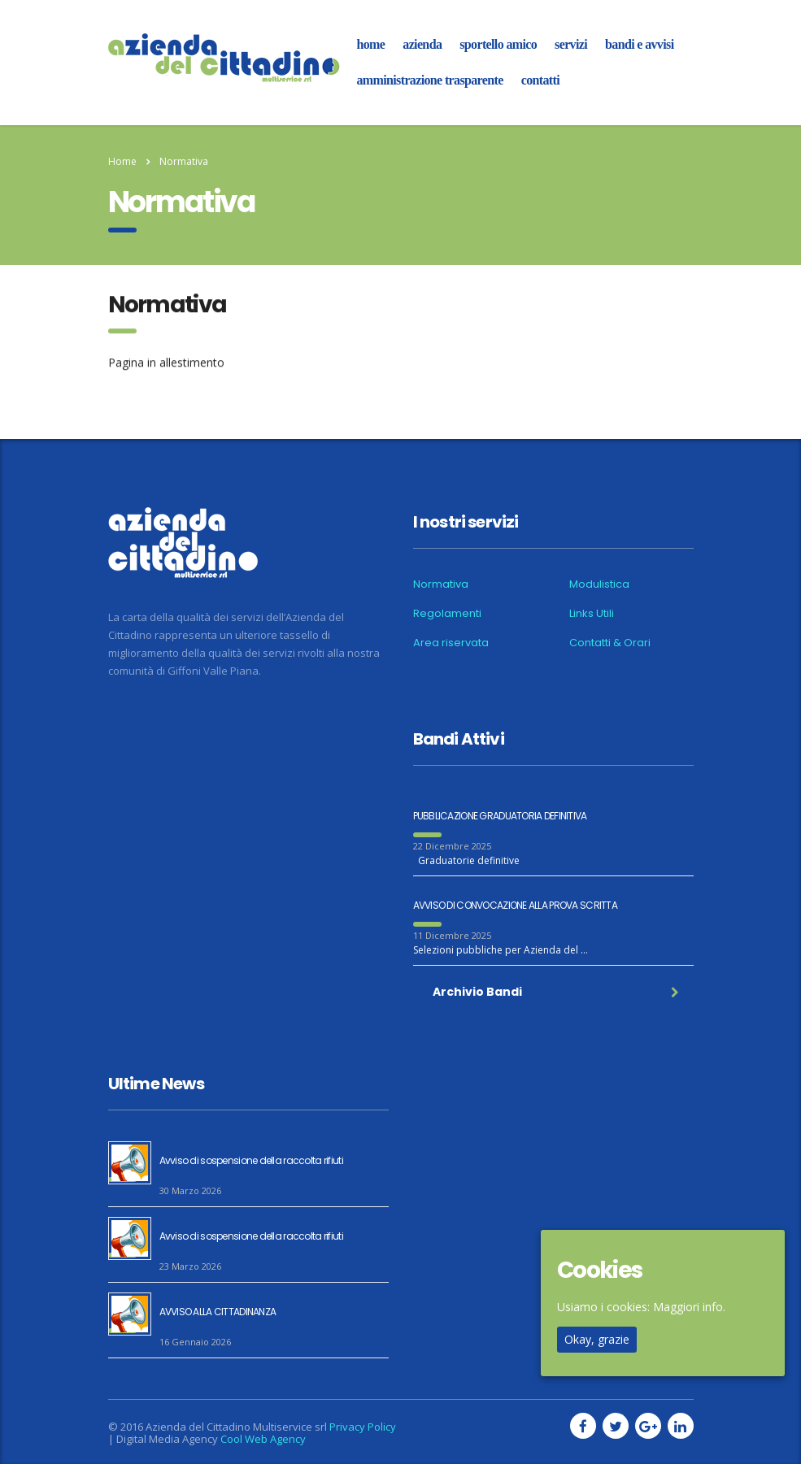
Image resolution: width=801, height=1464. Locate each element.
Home (122, 161)
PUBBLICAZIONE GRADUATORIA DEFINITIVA (500, 816)
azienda (422, 44)
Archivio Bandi (556, 992)
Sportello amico (498, 44)
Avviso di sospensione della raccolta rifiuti (251, 1160)
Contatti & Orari (610, 642)
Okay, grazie (596, 1339)
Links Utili (591, 613)
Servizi (571, 44)
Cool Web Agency (263, 1438)
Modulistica (599, 584)
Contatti (540, 80)
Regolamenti (447, 613)
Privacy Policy (362, 1426)
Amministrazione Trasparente (430, 80)
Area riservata (451, 642)
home (371, 44)
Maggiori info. (689, 1306)
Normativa (440, 584)
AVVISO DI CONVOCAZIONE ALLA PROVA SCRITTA (515, 905)
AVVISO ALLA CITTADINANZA (217, 1311)
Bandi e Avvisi (639, 44)
